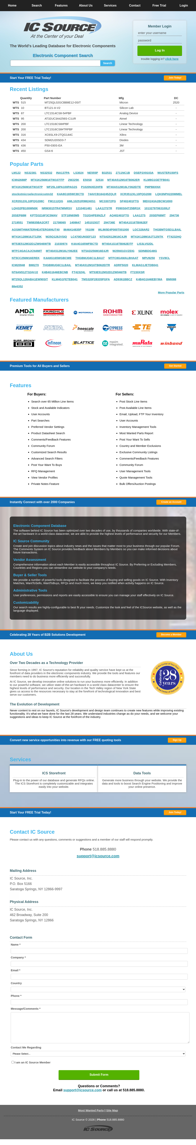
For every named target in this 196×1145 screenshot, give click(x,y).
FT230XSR (137, 272)
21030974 (61, 243)
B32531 (107, 172)
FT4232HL (79, 272)
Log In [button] (160, 50)
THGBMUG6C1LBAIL (57, 265)
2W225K (73, 179)
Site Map (112, 1116)
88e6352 (17, 286)
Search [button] (37, 5)
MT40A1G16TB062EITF (117, 243)
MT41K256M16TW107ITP (47, 179)
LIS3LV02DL (145, 243)
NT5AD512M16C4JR (113, 236)
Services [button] (110, 5)
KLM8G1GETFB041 (157, 179)
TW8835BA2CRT (38, 222)
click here (171, 58)
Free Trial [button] (159, 5)
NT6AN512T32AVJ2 (25, 272)
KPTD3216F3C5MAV (43, 215)
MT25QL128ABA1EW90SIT (30, 279)
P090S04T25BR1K (128, 208)
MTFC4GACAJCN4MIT (27, 250)
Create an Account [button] (171, 502)
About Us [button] (85, 5)
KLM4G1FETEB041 (65, 279)
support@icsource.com (98, 856)
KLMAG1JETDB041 (145, 265)
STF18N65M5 (70, 215)
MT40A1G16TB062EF (133, 222)
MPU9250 (148, 258)
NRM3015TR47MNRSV (57, 208)
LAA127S (139, 215)
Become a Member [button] (171, 634)
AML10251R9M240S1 (81, 201)
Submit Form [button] (99, 1080)
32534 (100, 179)
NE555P (92, 172)
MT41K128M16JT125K (27, 236)
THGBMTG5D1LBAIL (167, 229)
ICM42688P (19, 179)
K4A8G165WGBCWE (57, 258)
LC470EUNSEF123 (83, 236)
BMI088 (171, 279)
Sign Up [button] (177, 740)
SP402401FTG (129, 201)
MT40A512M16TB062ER (123, 179)
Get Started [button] (175, 366)
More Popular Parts (171, 292)
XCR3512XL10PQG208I (135, 194)
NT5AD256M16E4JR (95, 250)
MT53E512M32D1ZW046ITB (108, 272)
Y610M (89, 229)
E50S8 (87, 179)
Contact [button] (134, 5)
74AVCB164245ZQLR (102, 194)
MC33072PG (107, 201)
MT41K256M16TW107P (27, 186)
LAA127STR (104, 208)
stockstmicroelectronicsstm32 (32, 194)
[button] (63, 27)
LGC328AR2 (141, 229)
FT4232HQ (174, 236)
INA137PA (63, 172)
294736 (174, 215)
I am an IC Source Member (33, 1068)
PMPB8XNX (153, 186)
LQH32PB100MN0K (25, 208)
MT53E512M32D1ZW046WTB (31, 243)
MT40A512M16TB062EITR (92, 265)
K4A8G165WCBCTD (70, 194)
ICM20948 (18, 265)
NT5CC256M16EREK (26, 258)
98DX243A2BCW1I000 (157, 201)
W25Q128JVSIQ (56, 236)
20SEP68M (19, 215)
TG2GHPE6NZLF (94, 215)
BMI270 (34, 265)
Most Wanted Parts (91, 1116)
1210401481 (84, 208)
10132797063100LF (157, 208)
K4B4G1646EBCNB (55, 272)
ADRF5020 (121, 265)
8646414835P (72, 229)
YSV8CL (164, 258)
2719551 (17, 222)
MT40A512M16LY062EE (62, 250)
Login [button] (184, 5)
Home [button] (12, 5)
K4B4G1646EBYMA (149, 279)
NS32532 (46, 172)
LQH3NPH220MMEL (168, 194)
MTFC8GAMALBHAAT (123, 258)
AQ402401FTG (119, 215)
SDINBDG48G (147, 250)
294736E (109, 222)
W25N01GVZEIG (123, 250)
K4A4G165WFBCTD (84, 243)
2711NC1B (123, 172)
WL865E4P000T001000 (113, 229)
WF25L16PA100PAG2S (62, 186)
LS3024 (79, 172)
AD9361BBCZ (123, 279)
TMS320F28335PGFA (95, 279)
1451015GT (92, 222)
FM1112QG (55, 201)
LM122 (16, 172)
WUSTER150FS (167, 172)
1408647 (75, 222)
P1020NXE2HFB (92, 186)
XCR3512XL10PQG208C (28, 201)
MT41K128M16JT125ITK (147, 236)
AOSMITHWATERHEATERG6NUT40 (36, 229)
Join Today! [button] (175, 812)
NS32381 (30, 172)
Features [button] (61, 5)
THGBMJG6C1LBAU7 (90, 258)
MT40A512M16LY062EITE (124, 186)
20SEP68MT (157, 215)
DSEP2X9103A (144, 172)
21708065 (59, 222)
